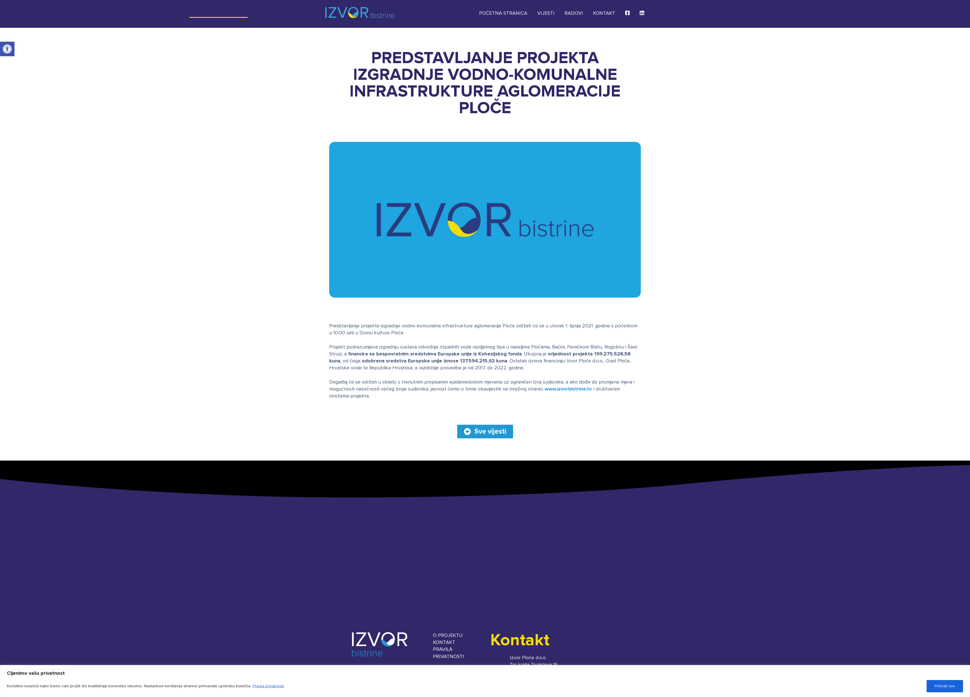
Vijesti (546, 13)
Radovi (574, 13)
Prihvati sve (945, 686)
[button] (7, 49)
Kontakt (604, 13)
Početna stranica (503, 13)
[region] (485, 681)
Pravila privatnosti (268, 686)
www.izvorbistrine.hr (568, 389)
